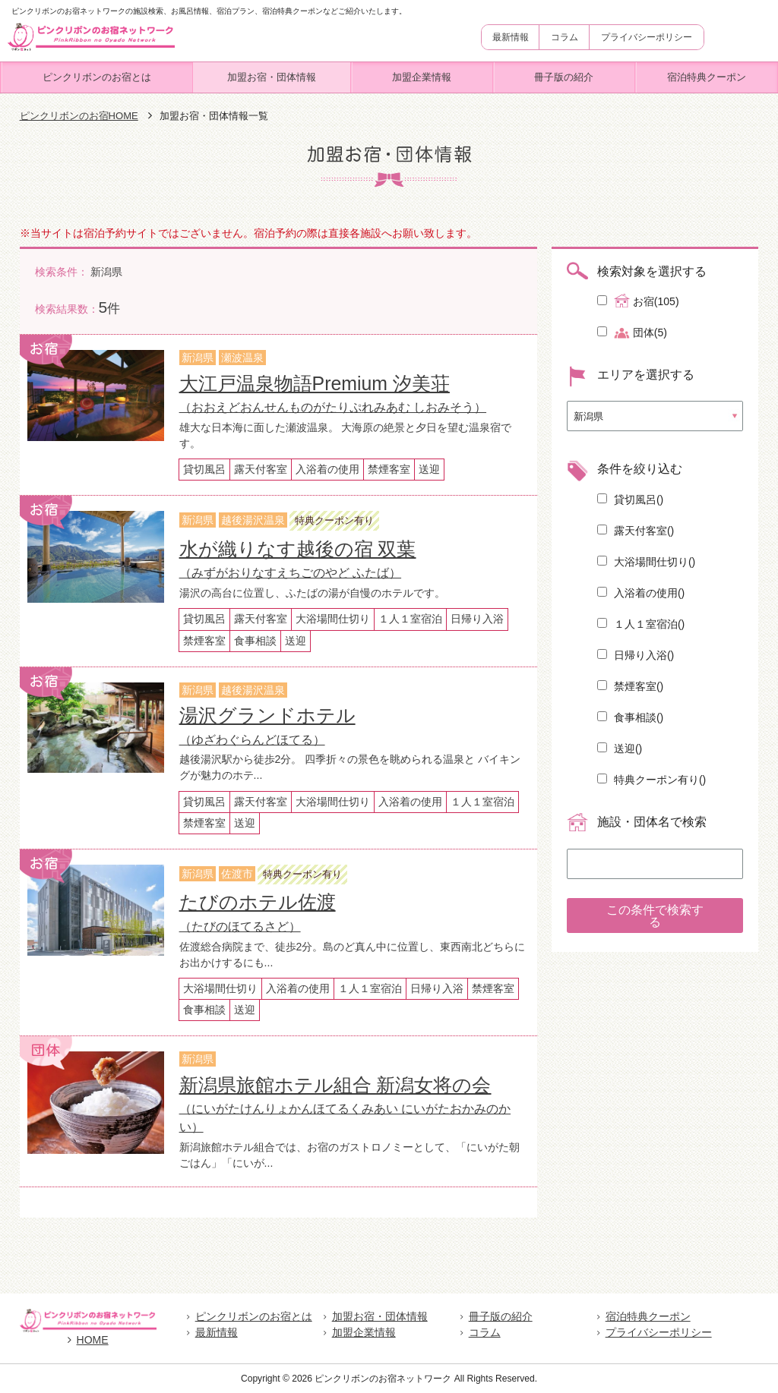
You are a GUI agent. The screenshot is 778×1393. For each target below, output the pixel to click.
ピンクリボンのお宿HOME (79, 115)
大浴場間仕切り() (646, 562)
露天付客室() (635, 531)
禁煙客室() (630, 686)
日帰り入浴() (635, 655)
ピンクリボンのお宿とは (97, 77)
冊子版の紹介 (563, 77)
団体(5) (632, 333)
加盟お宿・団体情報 (271, 77)
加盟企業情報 (421, 77)
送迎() (619, 748)
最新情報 (510, 37)
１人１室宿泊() (641, 624)
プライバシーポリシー (646, 37)
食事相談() (630, 717)
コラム (564, 37)
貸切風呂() (630, 499)
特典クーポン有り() (651, 780)
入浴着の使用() (641, 593)
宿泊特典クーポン (706, 77)
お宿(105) (638, 300)
